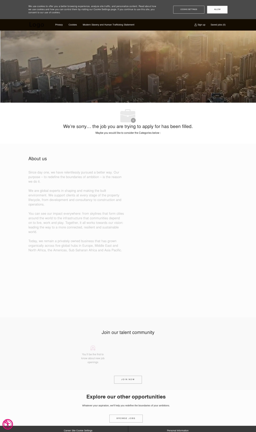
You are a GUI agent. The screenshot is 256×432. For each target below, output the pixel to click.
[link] (126, 419)
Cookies (73, 25)
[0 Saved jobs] (217, 24)
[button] (188, 10)
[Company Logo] (36, 25)
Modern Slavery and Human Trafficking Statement (108, 25)
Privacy (59, 25)
